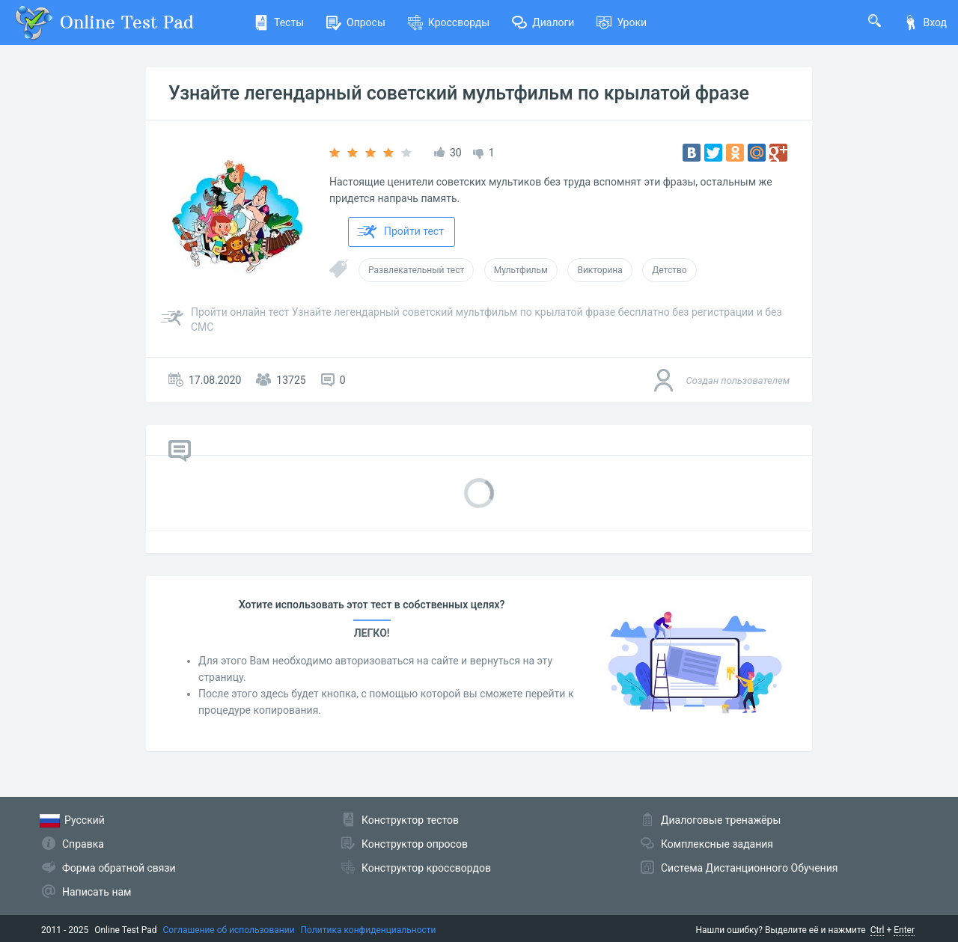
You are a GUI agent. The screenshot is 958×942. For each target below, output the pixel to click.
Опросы (355, 22)
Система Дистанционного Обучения (749, 868)
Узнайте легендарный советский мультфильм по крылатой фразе (458, 93)
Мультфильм (521, 270)
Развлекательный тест (416, 270)
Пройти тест (400, 232)
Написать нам (96, 892)
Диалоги (543, 22)
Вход (925, 22)
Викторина (599, 270)
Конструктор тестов (410, 820)
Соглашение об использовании (229, 930)
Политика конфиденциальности (368, 930)
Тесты (279, 22)
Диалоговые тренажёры (721, 820)
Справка (83, 844)
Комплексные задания (717, 844)
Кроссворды (448, 22)
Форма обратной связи (119, 868)
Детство (669, 270)
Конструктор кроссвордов (426, 868)
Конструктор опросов (414, 844)
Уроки (622, 22)
